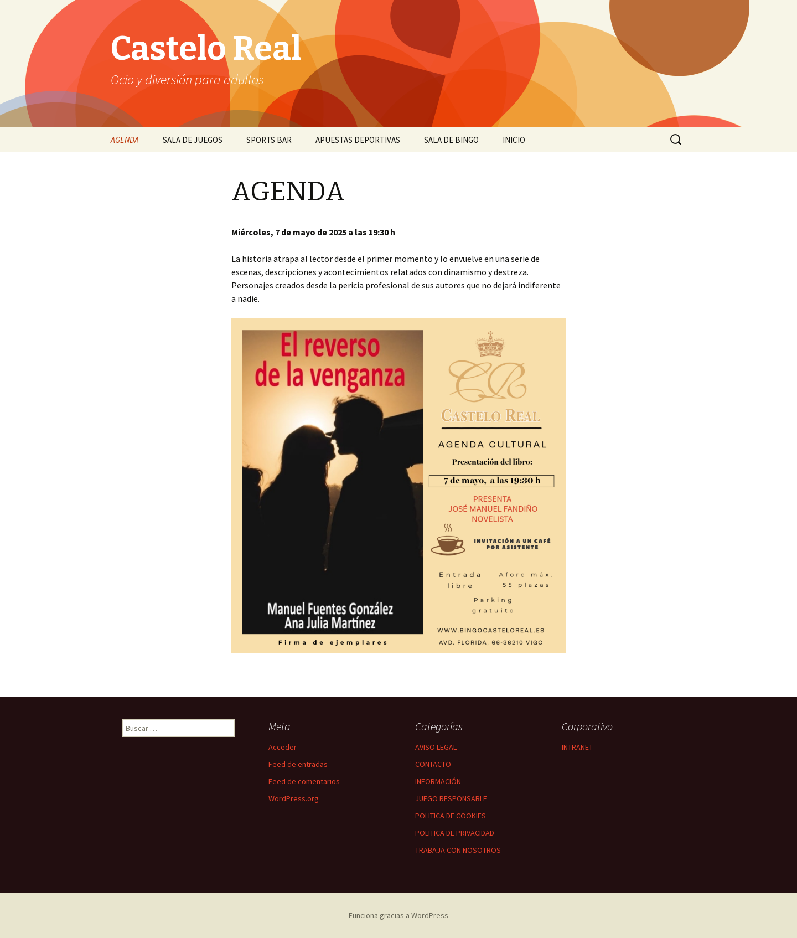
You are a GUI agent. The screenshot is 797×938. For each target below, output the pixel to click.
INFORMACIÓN (438, 781)
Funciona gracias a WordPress (398, 915)
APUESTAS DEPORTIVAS (357, 140)
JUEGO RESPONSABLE (451, 798)
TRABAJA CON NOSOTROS (458, 850)
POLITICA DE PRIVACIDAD (454, 833)
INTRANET (577, 747)
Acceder (282, 747)
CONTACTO (433, 764)
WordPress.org (293, 798)
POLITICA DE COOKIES (450, 816)
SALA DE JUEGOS (192, 140)
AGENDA (125, 140)
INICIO (514, 140)
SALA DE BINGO (451, 140)
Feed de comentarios (304, 781)
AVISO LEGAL (436, 747)
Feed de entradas (298, 764)
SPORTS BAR (269, 140)
